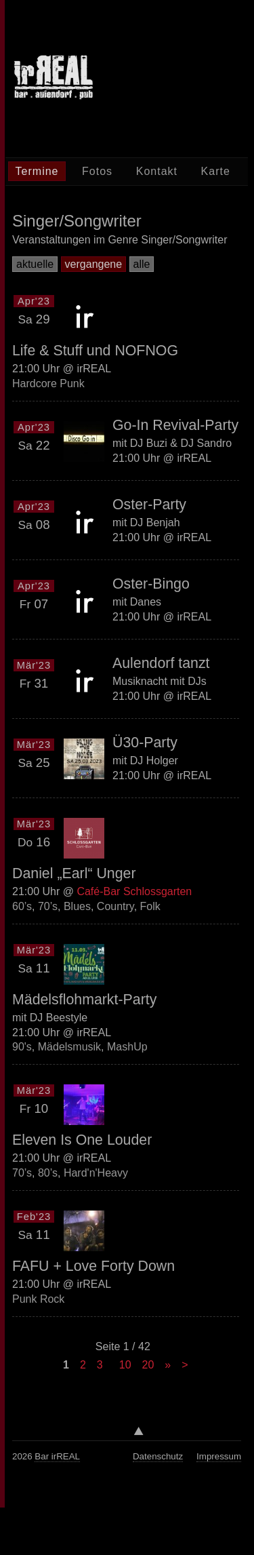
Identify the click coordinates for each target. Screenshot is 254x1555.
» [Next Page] (168, 1365)
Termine (37, 171)
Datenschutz (158, 1456)
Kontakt (156, 171)
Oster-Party (149, 504)
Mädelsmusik (69, 1046)
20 (148, 1365)
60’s (22, 906)
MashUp (127, 1046)
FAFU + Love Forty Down (93, 1266)
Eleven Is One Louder (82, 1140)
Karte (215, 171)
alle (141, 264)
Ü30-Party (144, 742)
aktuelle (35, 264)
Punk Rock (38, 1299)
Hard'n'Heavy (96, 1173)
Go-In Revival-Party (175, 425)
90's (22, 1046)
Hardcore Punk (48, 383)
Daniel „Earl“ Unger (74, 873)
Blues (77, 906)
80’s (48, 1173)
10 (125, 1365)
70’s (48, 906)
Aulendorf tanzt (160, 663)
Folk (150, 906)
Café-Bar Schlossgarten (134, 891)
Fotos (97, 171)
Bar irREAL (57, 1456)
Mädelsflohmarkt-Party (84, 999)
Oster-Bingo (151, 584)
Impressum (218, 1456)
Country (115, 906)
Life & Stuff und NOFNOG (95, 350)
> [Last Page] (185, 1365)
